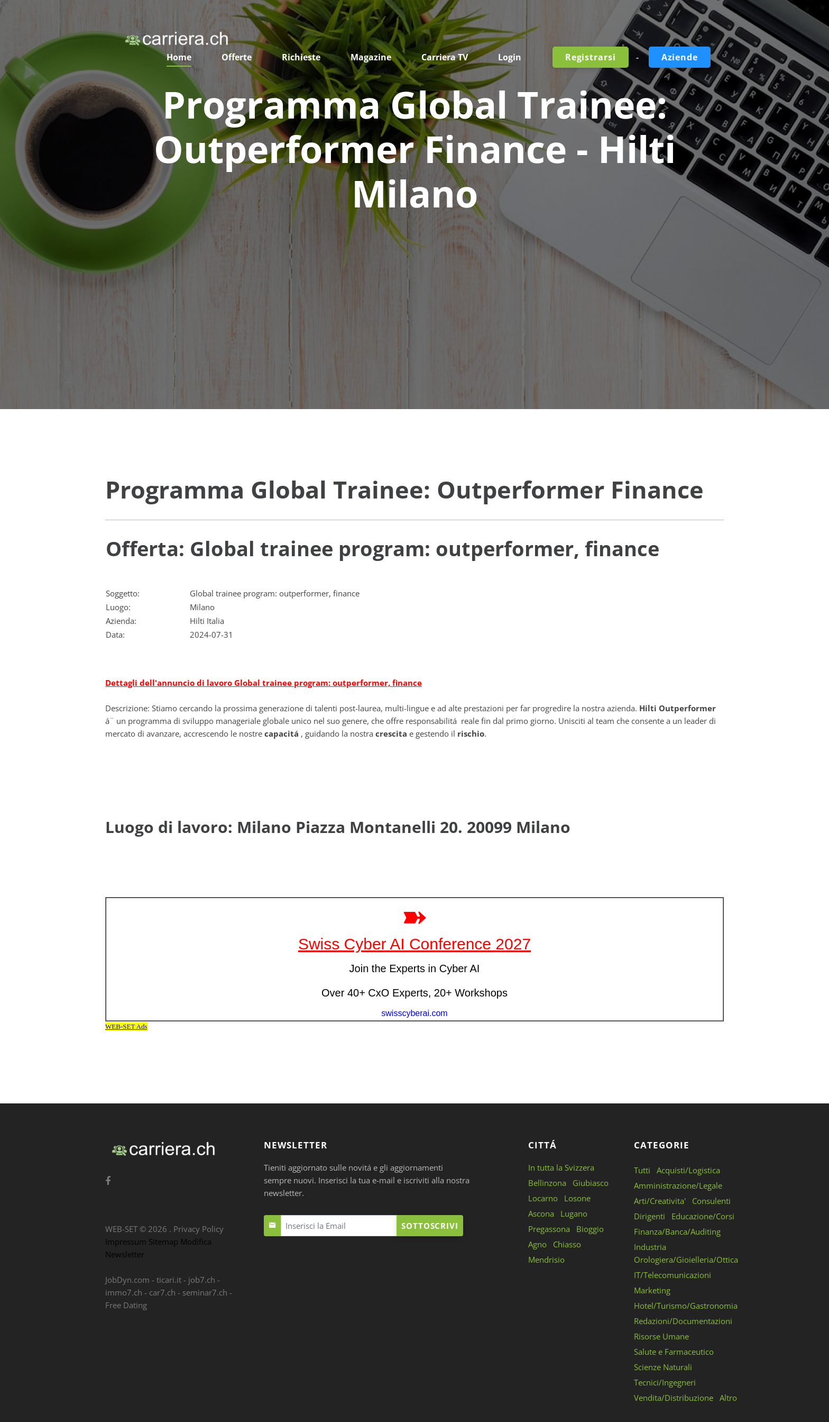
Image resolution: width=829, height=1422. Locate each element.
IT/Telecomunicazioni (672, 1275)
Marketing (652, 1290)
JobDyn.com (127, 1279)
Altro (728, 1397)
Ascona (541, 1213)
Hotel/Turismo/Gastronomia (686, 1305)
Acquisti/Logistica (688, 1170)
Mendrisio (546, 1259)
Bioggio (590, 1229)
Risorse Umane (661, 1336)
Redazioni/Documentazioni (683, 1321)
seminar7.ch (204, 1292)
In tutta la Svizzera (561, 1167)
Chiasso (567, 1244)
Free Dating (126, 1305)
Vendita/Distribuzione (673, 1397)
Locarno (543, 1198)
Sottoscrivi (429, 1225)
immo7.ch (123, 1292)
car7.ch (162, 1292)
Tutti (642, 1170)
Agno (537, 1244)
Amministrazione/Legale (678, 1185)
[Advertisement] (414, 295)
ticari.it (168, 1279)
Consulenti (711, 1200)
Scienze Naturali (663, 1367)
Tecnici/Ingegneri (665, 1382)
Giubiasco (591, 1183)
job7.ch (201, 1279)
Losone (577, 1198)
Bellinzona (547, 1183)
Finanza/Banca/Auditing (677, 1231)
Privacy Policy (198, 1229)
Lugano (573, 1213)
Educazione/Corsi (702, 1216)
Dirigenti (649, 1216)
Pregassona (549, 1229)
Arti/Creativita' (660, 1200)
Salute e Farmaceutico (674, 1351)
